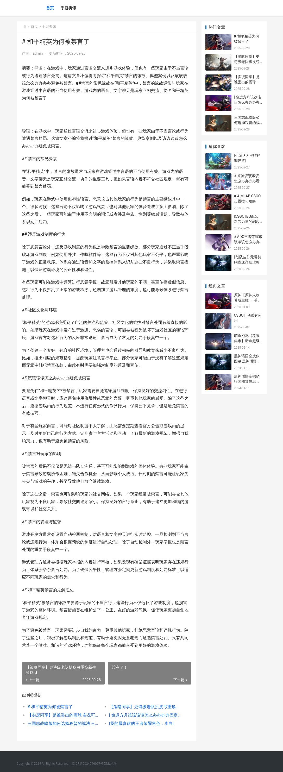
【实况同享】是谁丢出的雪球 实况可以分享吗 (64, 715)
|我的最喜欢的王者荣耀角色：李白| (141, 723)
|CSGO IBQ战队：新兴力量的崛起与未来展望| (248, 221)
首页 (50, 8)
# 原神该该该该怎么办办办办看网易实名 (247, 181)
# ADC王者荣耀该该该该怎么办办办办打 (248, 242)
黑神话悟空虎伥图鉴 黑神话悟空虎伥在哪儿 (247, 361)
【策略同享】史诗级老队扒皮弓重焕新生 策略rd (146, 706)
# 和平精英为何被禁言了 (50, 706)
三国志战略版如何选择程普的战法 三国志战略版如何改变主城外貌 (64, 723)
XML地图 (110, 763)
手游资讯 (68, 8)
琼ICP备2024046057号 (87, 763)
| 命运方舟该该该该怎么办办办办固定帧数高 (146, 715)
